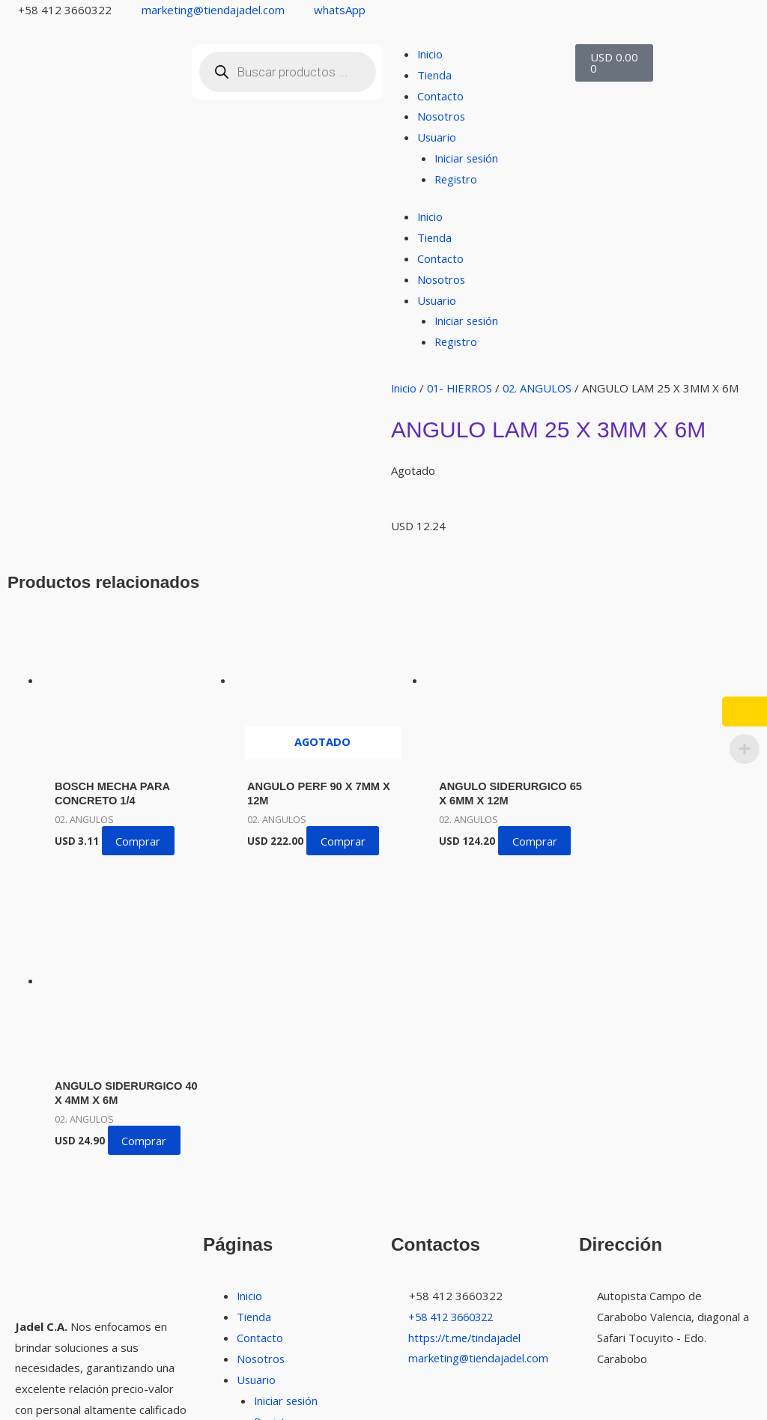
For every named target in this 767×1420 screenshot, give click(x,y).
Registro (456, 179)
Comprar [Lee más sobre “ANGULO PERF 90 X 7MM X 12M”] (335, 832)
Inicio (430, 53)
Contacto (440, 95)
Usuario (437, 137)
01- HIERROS (463, 387)
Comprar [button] (140, 832)
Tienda (434, 74)
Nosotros (442, 116)
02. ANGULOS (544, 387)
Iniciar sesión (467, 158)
